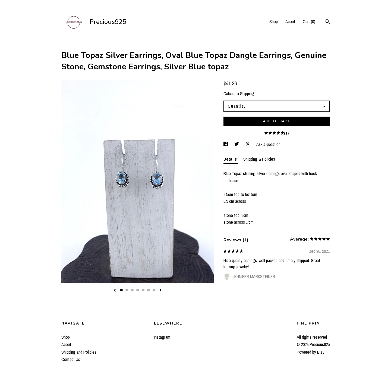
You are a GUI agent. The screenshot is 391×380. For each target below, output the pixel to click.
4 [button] (137, 290)
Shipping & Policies (259, 159)
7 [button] (154, 290)
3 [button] (132, 290)
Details (230, 159)
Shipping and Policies (78, 352)
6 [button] (148, 290)
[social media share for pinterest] (248, 144)
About (290, 21)
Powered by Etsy (310, 352)
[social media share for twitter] (237, 144)
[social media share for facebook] (226, 144)
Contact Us (70, 359)
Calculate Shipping (238, 93)
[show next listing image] (160, 290)
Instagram (162, 337)
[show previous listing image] (114, 290)
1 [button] (121, 290)
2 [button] (126, 290)
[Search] (328, 22)
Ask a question (268, 144)
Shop (273, 21)
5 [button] (143, 290)
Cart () (309, 21)
